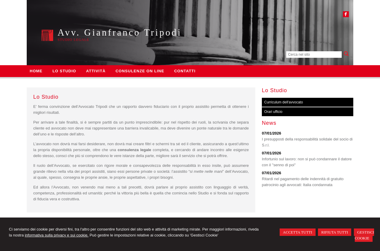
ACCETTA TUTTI (297, 232)
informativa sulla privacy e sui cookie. (56, 235)
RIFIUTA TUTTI (334, 232)
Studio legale (73, 40)
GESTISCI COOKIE (364, 235)
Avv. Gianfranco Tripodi (120, 32)
